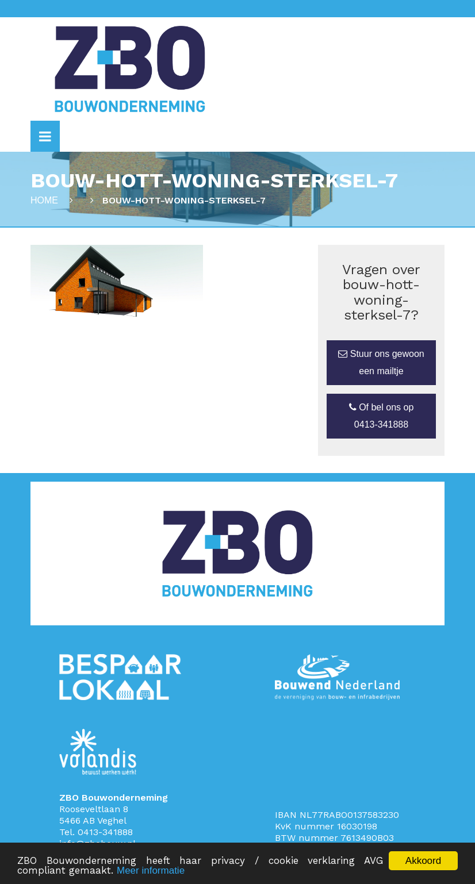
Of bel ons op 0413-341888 (381, 415)
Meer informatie (151, 871)
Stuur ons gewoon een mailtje (381, 362)
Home (44, 200)
